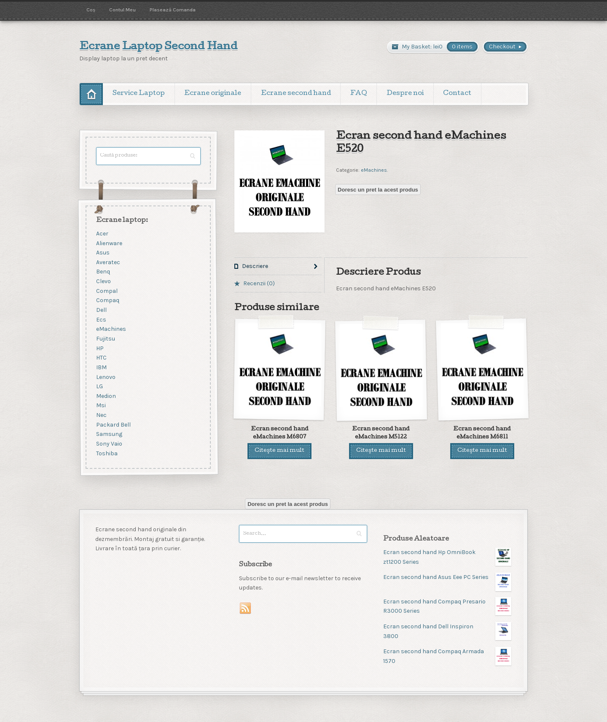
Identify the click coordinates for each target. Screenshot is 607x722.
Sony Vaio (109, 443)
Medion (106, 396)
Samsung (109, 434)
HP (100, 348)
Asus (103, 253)
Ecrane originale (212, 93)
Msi (101, 405)
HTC (101, 358)
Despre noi (405, 93)
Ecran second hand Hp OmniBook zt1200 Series (447, 557)
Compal (107, 291)
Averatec (108, 262)
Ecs (101, 319)
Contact (457, 93)
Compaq (107, 300)
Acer (102, 233)
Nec (101, 415)
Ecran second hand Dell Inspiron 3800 (447, 631)
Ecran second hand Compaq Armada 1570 (447, 656)
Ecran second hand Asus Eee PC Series (447, 577)
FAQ (358, 93)
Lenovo (105, 377)
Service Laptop (139, 93)
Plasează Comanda (173, 10)
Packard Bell (113, 424)
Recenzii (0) (259, 283)
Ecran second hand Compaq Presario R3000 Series (447, 606)
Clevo (103, 281)
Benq (103, 272)
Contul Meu (122, 10)
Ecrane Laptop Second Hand (158, 47)
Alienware (109, 243)
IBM (101, 367)
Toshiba (107, 453)
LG (99, 386)
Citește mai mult (279, 451)
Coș (90, 10)
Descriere (255, 266)
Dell (101, 310)
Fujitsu (105, 338)
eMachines (374, 170)
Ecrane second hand (296, 93)
